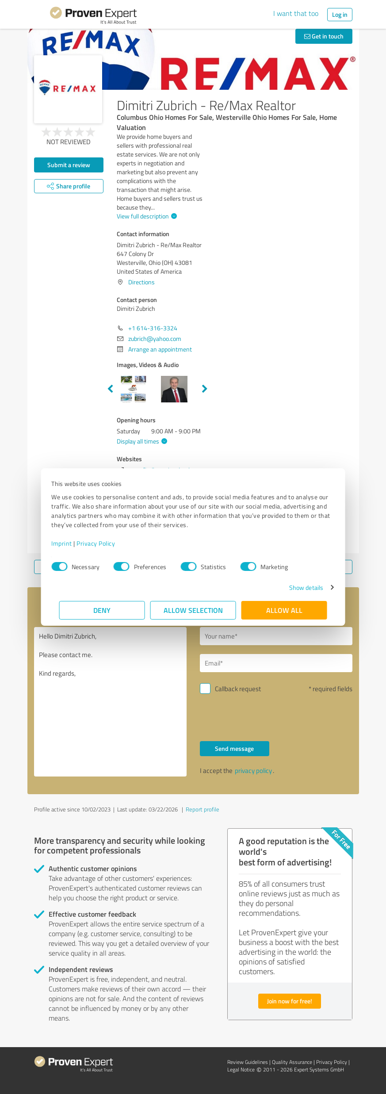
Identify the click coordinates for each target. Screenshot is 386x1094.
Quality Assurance (292, 1062)
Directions (141, 282)
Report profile (202, 809)
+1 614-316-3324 (152, 328)
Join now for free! (289, 1001)
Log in (340, 14)
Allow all (284, 610)
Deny (102, 610)
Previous (110, 389)
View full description (146, 216)
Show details (298, 587)
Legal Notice (241, 1069)
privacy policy (253, 770)
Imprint (69, 543)
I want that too (295, 13)
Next (204, 389)
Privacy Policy (103, 543)
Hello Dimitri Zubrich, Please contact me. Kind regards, (110, 702)
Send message (234, 748)
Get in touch (324, 36)
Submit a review (68, 165)
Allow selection (193, 610)
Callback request (238, 688)
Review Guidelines (247, 1062)
